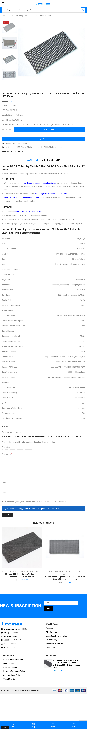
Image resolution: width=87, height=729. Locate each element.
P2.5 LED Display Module (25, 166)
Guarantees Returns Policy (56, 637)
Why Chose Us (51, 633)
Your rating (6, 448)
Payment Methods (10, 668)
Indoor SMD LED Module (34, 572)
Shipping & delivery (51, 161)
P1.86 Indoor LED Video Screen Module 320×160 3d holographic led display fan (22, 576)
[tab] (32, 160)
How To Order (8, 664)
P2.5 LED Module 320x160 (41, 16)
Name (5, 483)
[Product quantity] (6, 129)
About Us (49, 629)
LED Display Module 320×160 (35, 230)
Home (4, 16)
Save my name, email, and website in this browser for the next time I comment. (35, 502)
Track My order (9, 680)
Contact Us (50, 649)
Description (32, 161)
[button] (3, 3)
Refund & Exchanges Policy (14, 672)
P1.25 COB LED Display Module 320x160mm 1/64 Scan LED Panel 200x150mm (65, 579)
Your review (7, 455)
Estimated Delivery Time (13, 661)
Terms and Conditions (54, 645)
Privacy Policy (51, 641)
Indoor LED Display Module (18, 16)
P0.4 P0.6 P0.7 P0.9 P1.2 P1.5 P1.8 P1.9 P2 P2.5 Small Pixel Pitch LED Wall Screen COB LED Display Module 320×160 (66, 665)
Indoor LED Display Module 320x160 (26, 148)
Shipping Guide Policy (12, 676)
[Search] (82, 9)
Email (4, 493)
